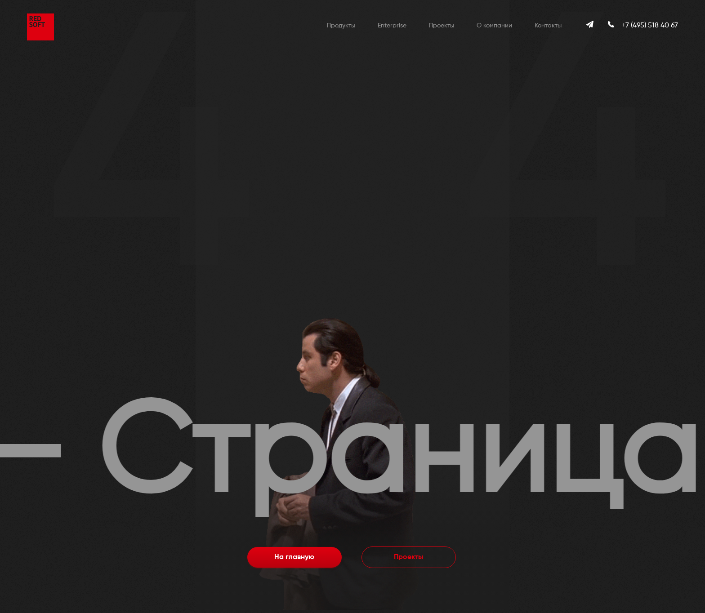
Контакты (548, 25)
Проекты (441, 25)
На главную (294, 557)
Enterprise (392, 25)
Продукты (341, 25)
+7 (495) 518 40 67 (650, 25)
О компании (494, 25)
